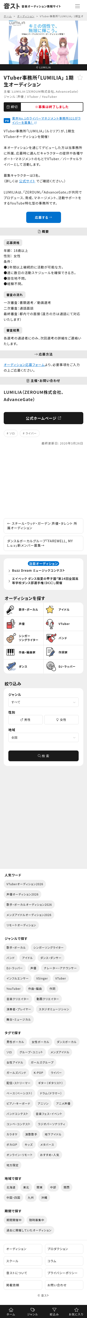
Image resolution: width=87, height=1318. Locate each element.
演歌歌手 (31, 1134)
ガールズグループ (42, 1062)
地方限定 (12, 1165)
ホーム (10, 1314)
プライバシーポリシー (63, 1273)
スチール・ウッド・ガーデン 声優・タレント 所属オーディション (42, 525)
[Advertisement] (43, 482)
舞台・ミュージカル (18, 1019)
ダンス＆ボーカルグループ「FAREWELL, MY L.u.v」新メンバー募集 (40, 543)
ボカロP (11, 1144)
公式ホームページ (43, 418)
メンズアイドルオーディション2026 (29, 915)
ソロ (12, 433)
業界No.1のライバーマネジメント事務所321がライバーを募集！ (46, 120)
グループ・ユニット (31, 1052)
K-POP (38, 1073)
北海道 (11, 1187)
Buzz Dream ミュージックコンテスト (38, 570)
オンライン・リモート (19, 1155)
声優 (20, 96)
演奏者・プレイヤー (18, 1009)
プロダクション (58, 1249)
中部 (53, 1187)
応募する (43, 217)
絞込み (54, 1314)
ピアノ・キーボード (18, 1103)
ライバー (31, 433)
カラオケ (12, 1134)
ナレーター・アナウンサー (60, 968)
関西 (67, 1187)
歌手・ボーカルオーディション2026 (29, 904)
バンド (10, 958)
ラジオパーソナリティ (51, 1124)
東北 (26, 1187)
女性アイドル (14, 1062)
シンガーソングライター (48, 947)
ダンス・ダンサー (51, 958)
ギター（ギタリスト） (50, 1083)
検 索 (43, 756)
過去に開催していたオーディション (29, 1230)
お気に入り (76, 1314)
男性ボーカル (15, 1042)
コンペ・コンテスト (18, 1124)
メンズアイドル (60, 1052)
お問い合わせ (57, 1285)
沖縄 (44, 1197)
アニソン (43, 1103)
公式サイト (27, 181)
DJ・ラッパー (14, 968)
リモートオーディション (21, 925)
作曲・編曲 (35, 988)
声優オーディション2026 (22, 894)
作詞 (52, 988)
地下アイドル (53, 1134)
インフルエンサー (17, 978)
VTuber (33, 96)
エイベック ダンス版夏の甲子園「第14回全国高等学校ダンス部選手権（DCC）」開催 (45, 580)
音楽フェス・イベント (49, 1114)
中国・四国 (13, 1197)
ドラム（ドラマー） (51, 1093)
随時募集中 (37, 1220)
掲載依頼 (12, 1285)
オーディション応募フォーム (24, 364)
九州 (31, 1197)
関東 (40, 1187)
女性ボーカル (40, 1042)
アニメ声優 (63, 1103)
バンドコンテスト (17, 1114)
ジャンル (32, 1314)
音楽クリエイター (17, 999)
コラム (52, 1261)
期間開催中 (14, 1220)
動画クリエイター (48, 999)
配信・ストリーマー (18, 1083)
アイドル (27, 958)
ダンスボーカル (67, 1042)
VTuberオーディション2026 (24, 884)
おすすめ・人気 (49, 1155)
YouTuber (49, 96)
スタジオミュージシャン (54, 1009)
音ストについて (16, 1273)
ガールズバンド (16, 1073)
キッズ (29, 1144)
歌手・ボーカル (16, 947)
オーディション (16, 1249)
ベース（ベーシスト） (19, 1093)
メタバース (47, 1144)
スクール (12, 1261)
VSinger (42, 978)
